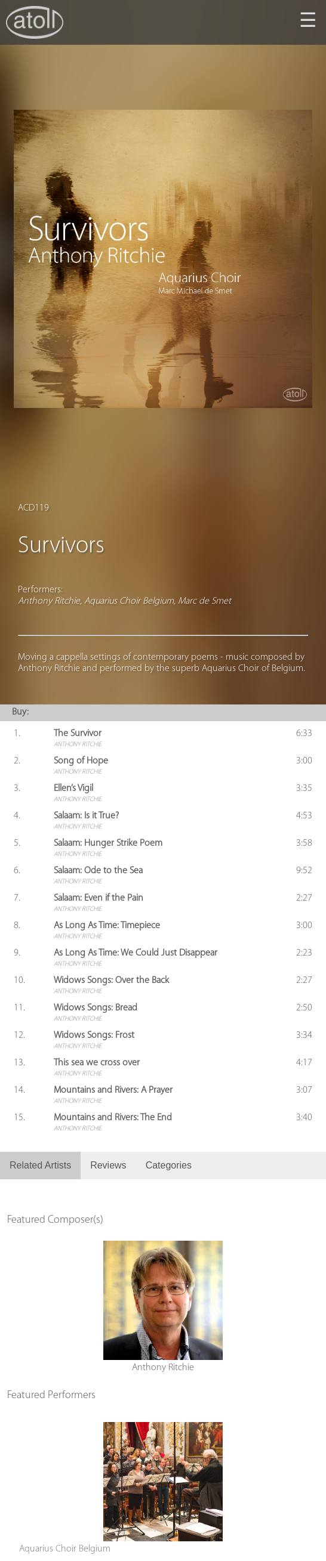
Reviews (108, 1165)
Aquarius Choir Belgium (64, 1549)
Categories (169, 1165)
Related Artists (40, 1165)
